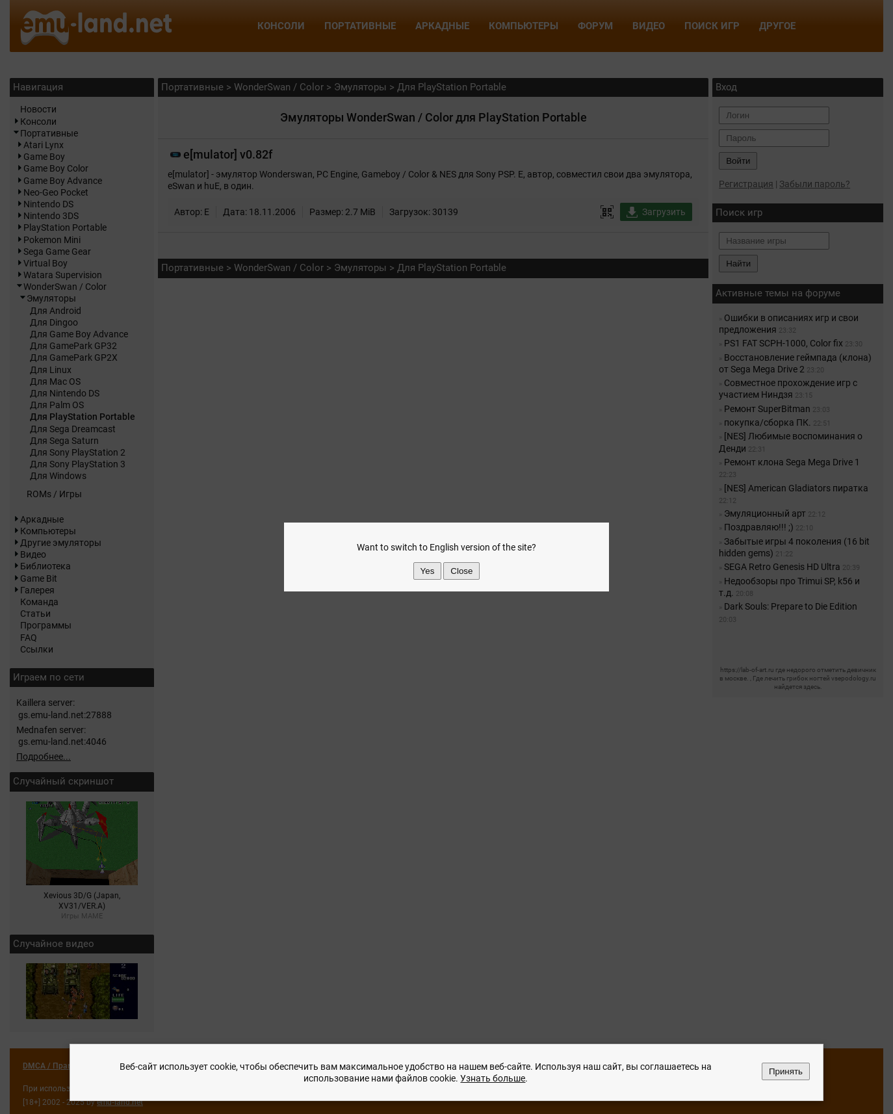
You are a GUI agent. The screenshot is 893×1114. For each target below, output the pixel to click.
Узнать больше (492, 1078)
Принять (786, 1071)
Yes (428, 571)
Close (461, 571)
